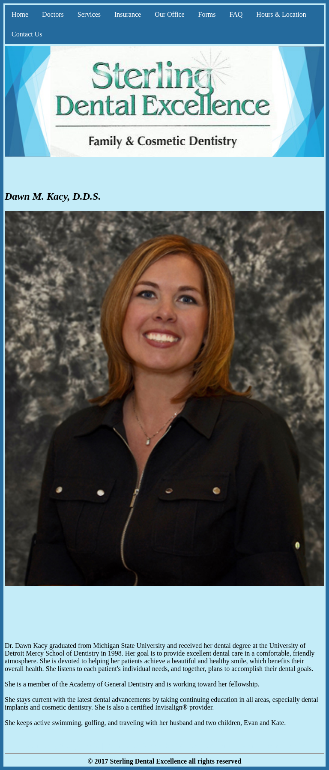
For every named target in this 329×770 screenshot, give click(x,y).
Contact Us (27, 34)
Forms (207, 14)
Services (89, 14)
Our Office (169, 14)
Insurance (127, 14)
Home (20, 14)
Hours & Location (281, 14)
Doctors (53, 14)
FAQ (236, 14)
